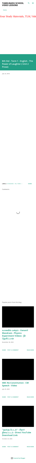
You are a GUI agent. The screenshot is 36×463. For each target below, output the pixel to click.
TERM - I (19, 183)
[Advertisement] (18, 36)
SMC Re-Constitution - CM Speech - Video (15, 384)
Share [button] (30, 183)
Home (5, 10)
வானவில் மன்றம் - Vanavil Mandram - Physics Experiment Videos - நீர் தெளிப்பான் (15, 334)
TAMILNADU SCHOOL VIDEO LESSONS (13, 4)
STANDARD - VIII (11, 183)
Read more (30, 350)
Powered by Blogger (18, 458)
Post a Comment (13, 350)
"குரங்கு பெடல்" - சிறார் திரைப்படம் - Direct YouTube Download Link (16, 432)
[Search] (29, 3)
